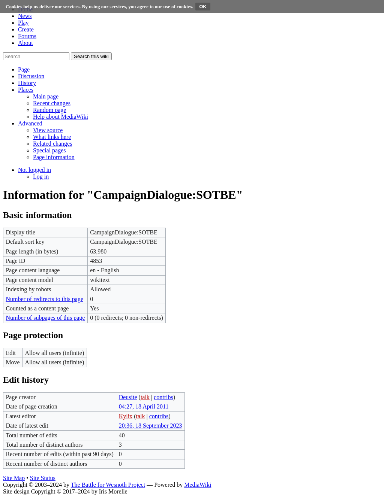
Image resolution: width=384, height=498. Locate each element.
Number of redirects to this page (44, 299)
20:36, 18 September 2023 (150, 425)
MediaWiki (197, 485)
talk (145, 397)
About (25, 43)
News (25, 16)
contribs (163, 397)
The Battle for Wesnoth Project (108, 485)
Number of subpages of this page (45, 318)
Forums (27, 36)
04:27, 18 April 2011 (144, 406)
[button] (24, 69)
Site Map (14, 478)
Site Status (43, 478)
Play (23, 22)
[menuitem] (45, 96)
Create (26, 29)
